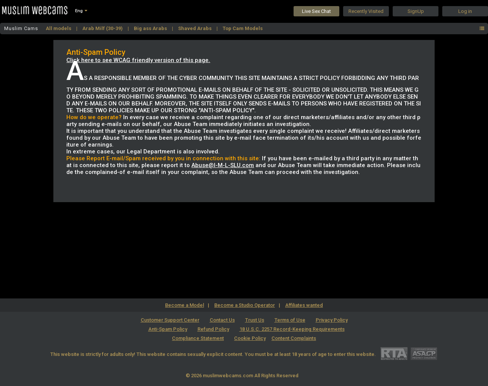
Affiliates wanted (304, 305)
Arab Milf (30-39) (103, 28)
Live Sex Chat (316, 11)
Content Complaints (293, 338)
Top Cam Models (243, 28)
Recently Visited (366, 11)
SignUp (416, 11)
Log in (465, 11)
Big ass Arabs (151, 28)
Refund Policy (213, 329)
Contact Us (222, 320)
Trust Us (254, 320)
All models (59, 28)
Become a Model (184, 305)
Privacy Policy (332, 320)
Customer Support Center (170, 320)
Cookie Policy (250, 338)
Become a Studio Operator (244, 305)
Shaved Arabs (195, 28)
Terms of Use (289, 320)
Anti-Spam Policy (167, 329)
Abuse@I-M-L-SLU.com (222, 165)
